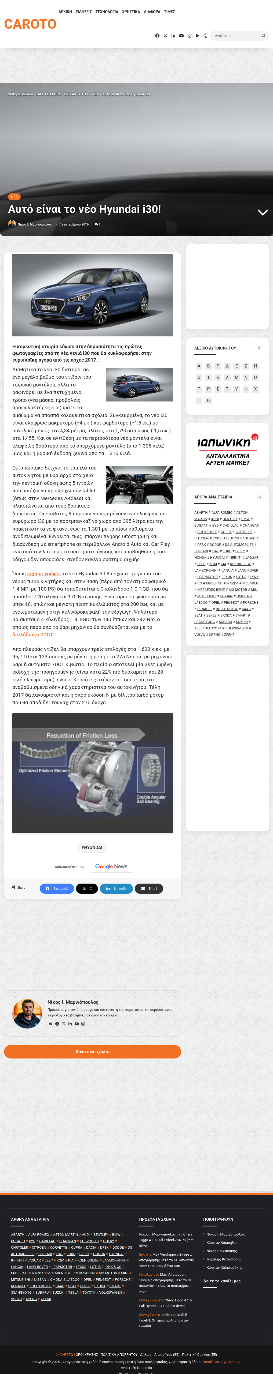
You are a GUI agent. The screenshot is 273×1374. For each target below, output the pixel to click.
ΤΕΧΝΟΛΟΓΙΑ (107, 12)
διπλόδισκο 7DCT (32, 635)
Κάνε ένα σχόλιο (93, 1040)
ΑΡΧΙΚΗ (65, 12)
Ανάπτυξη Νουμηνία (136, 1357)
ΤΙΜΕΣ (169, 12)
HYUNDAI (93, 836)
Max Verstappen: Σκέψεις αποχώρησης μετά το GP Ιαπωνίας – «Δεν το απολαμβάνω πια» (168, 1249)
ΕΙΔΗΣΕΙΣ (84, 12)
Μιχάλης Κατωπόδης (224, 1248)
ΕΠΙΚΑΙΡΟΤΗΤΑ (76, 94)
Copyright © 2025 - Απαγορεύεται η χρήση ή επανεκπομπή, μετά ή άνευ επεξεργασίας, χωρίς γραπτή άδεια (116, 1351)
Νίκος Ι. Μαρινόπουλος (225, 1223)
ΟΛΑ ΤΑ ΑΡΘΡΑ (49, 94)
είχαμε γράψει (44, 573)
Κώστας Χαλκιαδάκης (224, 1257)
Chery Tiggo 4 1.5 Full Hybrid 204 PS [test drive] (166, 1229)
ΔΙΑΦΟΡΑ (152, 12)
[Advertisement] (92, 934)
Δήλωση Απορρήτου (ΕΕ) (159, 1344)
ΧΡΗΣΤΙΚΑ (131, 12)
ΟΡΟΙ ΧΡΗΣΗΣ (87, 1344)
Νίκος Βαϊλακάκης (221, 1240)
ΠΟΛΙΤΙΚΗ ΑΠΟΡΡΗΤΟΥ (119, 1344)
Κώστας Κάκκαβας (221, 1232)
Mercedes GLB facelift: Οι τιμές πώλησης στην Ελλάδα (164, 1309)
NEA (95, 94)
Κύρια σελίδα (20, 94)
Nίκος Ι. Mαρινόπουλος (35, 224)
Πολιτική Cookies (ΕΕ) (199, 1344)
